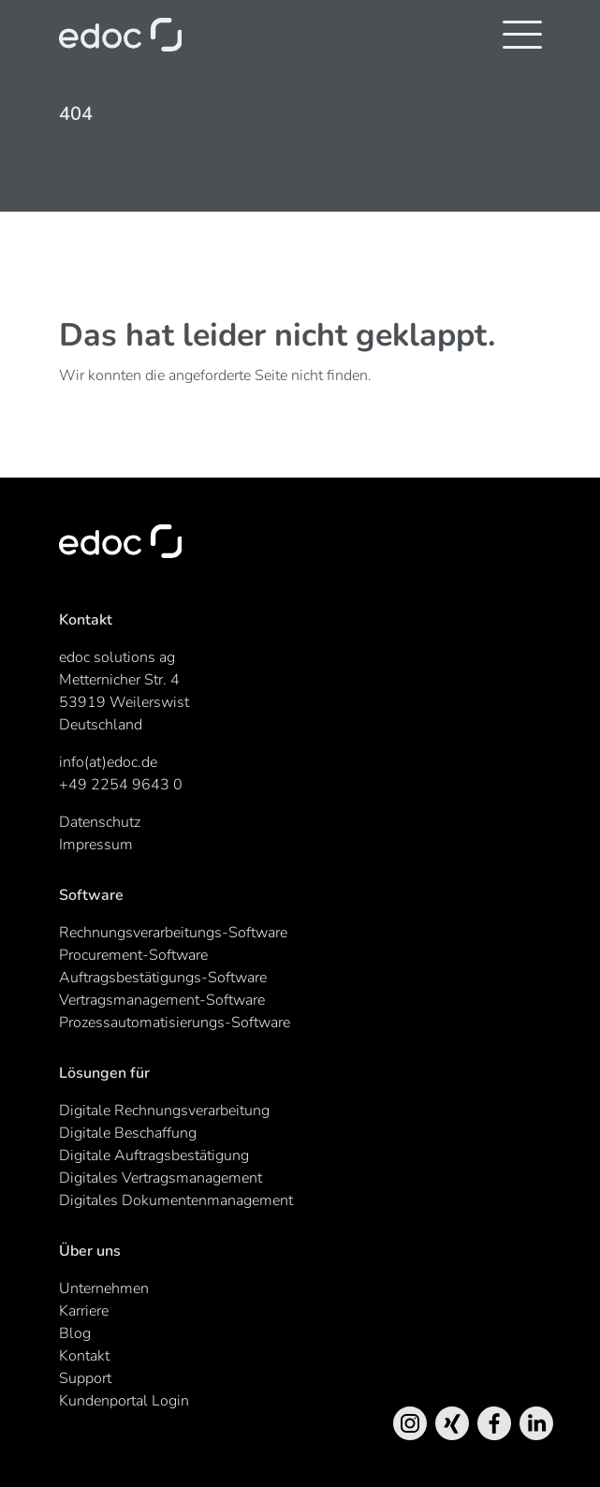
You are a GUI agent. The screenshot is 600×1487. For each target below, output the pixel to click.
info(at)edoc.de (108, 762)
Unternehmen (104, 1288)
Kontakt (84, 1356)
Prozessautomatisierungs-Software (174, 1022)
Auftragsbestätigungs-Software (163, 977)
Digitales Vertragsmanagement (160, 1178)
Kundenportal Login (124, 1401)
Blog (75, 1333)
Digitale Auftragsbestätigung (154, 1155)
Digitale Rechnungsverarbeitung (164, 1110)
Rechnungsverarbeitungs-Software (173, 932)
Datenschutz (99, 822)
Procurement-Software (133, 955)
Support (85, 1378)
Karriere (84, 1311)
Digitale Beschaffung (128, 1133)
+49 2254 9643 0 (121, 784)
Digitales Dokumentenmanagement (176, 1200)
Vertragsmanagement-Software (162, 1000)
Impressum (96, 844)
